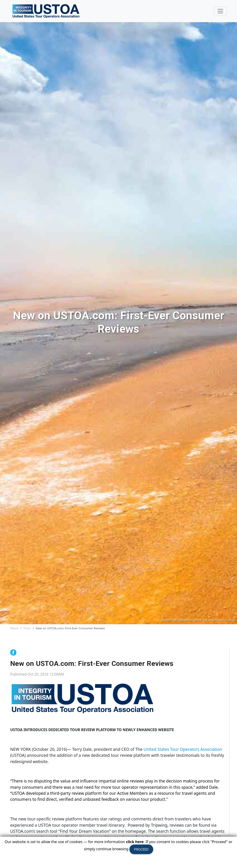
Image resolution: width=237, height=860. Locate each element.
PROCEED (141, 849)
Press (27, 628)
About (14, 628)
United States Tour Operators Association (182, 749)
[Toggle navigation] (220, 11)
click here (134, 841)
